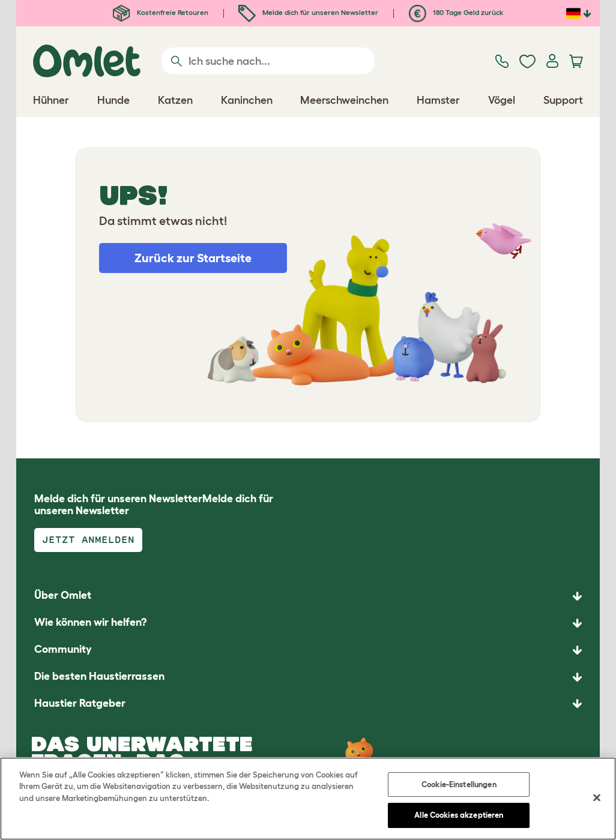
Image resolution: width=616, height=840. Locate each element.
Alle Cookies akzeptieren (458, 815)
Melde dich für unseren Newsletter (308, 12)
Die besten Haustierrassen (99, 676)
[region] (308, 798)
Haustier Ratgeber (79, 703)
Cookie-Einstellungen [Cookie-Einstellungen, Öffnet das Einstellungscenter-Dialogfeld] (459, 784)
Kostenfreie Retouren (160, 12)
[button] (308, 704)
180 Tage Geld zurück (456, 12)
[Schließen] (597, 797)
